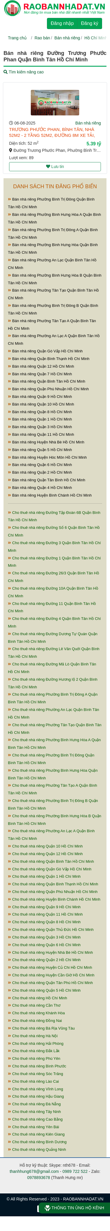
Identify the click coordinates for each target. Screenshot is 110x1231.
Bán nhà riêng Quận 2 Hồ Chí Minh (40, 472)
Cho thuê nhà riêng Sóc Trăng (35, 1074)
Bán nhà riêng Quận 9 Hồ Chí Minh (40, 396)
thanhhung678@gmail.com (34, 1171)
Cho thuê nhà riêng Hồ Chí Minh (37, 998)
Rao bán (42, 38)
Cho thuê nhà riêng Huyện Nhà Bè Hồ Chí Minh (50, 952)
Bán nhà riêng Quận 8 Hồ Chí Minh (40, 412)
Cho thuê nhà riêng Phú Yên (34, 1058)
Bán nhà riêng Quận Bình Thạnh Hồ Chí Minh (48, 358)
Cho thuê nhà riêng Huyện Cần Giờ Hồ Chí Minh (51, 975)
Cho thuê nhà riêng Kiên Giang (36, 1134)
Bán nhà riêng (67, 38)
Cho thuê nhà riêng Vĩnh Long (35, 1089)
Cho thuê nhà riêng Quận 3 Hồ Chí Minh (44, 937)
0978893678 (38, 1177)
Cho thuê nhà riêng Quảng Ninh (37, 1149)
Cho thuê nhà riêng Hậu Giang (36, 1096)
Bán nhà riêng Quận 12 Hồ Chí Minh (41, 366)
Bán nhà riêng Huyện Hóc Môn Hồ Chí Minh (47, 457)
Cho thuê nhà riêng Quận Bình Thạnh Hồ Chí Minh (53, 884)
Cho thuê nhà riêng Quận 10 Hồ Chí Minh (45, 846)
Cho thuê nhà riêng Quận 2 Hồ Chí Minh (44, 960)
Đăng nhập (62, 23)
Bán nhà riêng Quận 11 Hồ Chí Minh (41, 434)
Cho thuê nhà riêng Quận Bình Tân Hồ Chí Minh (51, 861)
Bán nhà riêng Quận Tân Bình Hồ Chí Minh (46, 480)
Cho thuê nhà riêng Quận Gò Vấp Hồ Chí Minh (49, 869)
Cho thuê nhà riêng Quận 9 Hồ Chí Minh (44, 907)
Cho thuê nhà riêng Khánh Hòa (36, 1013)
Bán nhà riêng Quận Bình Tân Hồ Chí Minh (46, 381)
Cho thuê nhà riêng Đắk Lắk (34, 1051)
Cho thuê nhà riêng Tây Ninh (34, 1111)
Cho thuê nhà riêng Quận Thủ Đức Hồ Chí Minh (51, 929)
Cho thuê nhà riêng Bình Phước (37, 1066)
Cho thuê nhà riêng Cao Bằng (35, 1119)
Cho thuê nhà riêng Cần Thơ (34, 1005)
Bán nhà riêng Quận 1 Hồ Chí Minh (40, 419)
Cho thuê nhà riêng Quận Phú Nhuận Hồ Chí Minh (52, 891)
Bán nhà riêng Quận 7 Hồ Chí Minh (40, 374)
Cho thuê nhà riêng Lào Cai (33, 1081)
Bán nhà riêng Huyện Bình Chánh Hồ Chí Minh (50, 495)
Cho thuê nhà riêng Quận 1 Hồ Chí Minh (44, 876)
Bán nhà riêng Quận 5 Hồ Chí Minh (40, 450)
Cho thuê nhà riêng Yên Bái (33, 1127)
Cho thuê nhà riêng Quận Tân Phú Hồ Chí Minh (50, 983)
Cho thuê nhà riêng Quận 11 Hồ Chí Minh (45, 914)
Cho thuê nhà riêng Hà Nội (32, 1036)
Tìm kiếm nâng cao (24, 72)
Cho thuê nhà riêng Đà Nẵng (34, 1104)
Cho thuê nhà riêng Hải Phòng (35, 1043)
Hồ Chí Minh (95, 38)
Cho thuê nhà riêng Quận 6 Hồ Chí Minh (44, 945)
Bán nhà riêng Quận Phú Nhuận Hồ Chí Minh (48, 389)
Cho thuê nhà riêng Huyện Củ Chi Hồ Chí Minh (50, 967)
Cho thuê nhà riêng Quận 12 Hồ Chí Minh (45, 854)
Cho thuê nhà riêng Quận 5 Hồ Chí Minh (44, 990)
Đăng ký (89, 23)
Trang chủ (17, 38)
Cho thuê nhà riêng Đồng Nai (35, 1020)
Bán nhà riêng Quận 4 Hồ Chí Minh (40, 487)
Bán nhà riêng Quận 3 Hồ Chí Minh (40, 427)
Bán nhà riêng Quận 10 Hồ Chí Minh (41, 404)
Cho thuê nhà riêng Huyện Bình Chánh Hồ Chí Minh (54, 899)
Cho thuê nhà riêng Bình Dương (37, 1142)
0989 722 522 (75, 1171)
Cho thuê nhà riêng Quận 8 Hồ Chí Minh (44, 922)
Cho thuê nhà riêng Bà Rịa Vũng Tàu (41, 1028)
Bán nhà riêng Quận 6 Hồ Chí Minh (40, 465)
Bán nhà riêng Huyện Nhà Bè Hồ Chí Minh (46, 442)
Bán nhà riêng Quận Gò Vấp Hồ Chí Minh (45, 351)
